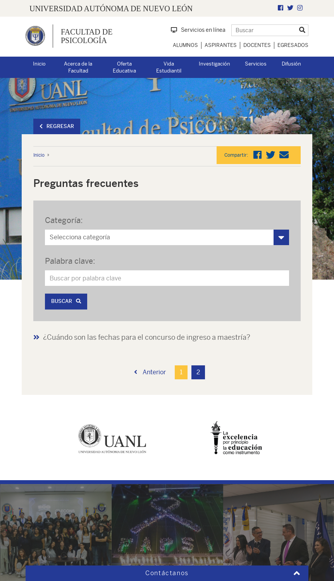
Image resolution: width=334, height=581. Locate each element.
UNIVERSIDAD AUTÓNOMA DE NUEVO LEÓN (111, 8)
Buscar (66, 301)
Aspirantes (221, 45)
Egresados (292, 45)
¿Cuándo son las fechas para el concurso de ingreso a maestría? (146, 337)
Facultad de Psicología (86, 36)
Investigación (214, 64)
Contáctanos (167, 573)
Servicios (256, 64)
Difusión (291, 64)
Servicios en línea (198, 30)
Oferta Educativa (124, 67)
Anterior (150, 372)
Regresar (57, 126)
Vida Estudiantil (168, 67)
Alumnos (185, 45)
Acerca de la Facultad (78, 67)
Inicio (39, 64)
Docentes (257, 45)
